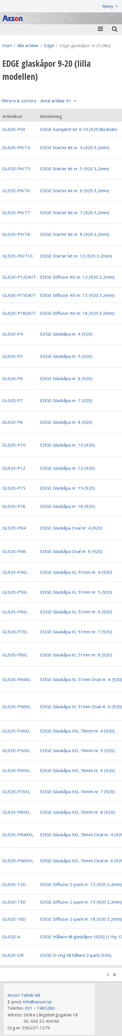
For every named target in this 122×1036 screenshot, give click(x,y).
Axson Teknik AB (23, 995)
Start (7, 45)
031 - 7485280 (40, 1008)
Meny (107, 6)
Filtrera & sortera (36, 100)
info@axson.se (37, 1001)
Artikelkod (12, 116)
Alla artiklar (28, 45)
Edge (49, 45)
